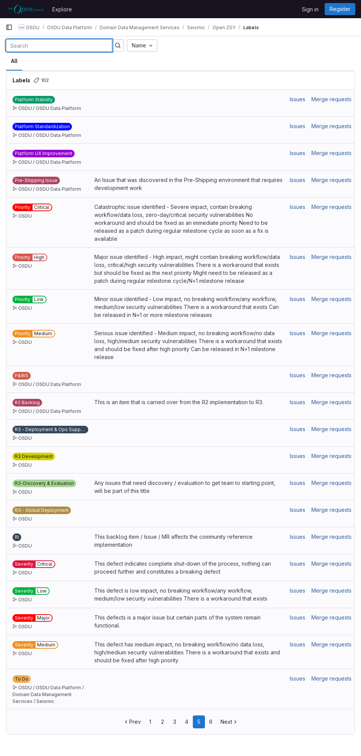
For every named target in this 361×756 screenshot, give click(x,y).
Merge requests (331, 99)
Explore (62, 9)
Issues (297, 99)
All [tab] (14, 61)
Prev (132, 721)
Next (229, 721)
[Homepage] (25, 9)
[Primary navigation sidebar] (9, 27)
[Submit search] (118, 45)
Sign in (310, 9)
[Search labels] (59, 45)
